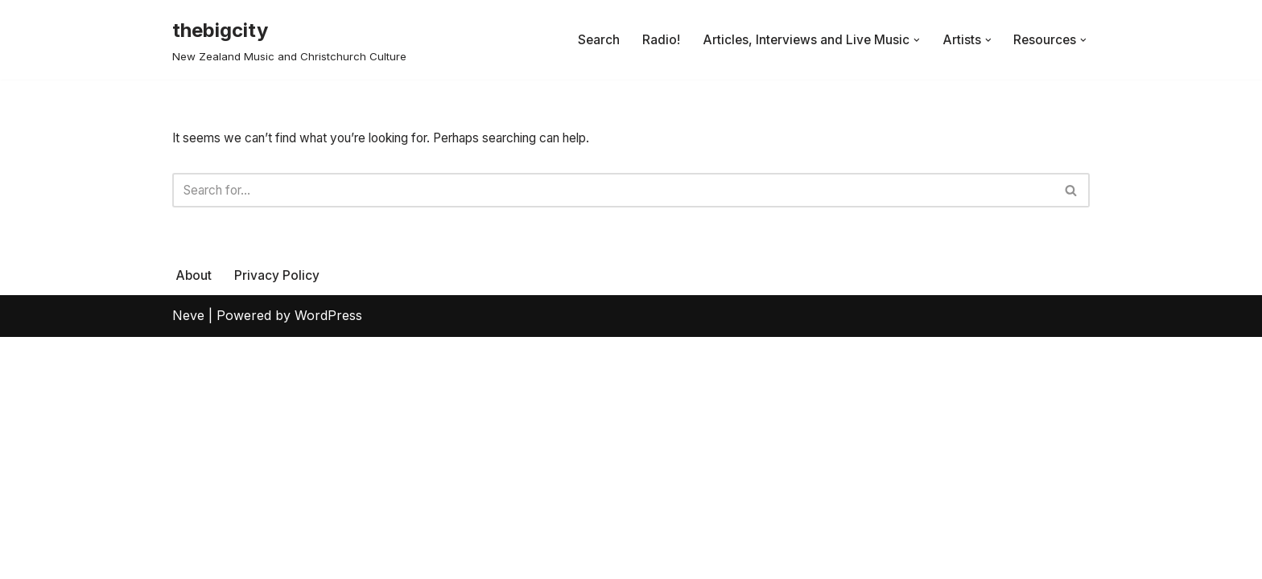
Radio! (655, 39)
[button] (914, 40)
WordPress (328, 558)
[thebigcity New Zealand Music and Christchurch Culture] (289, 39)
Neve (188, 558)
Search (592, 39)
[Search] (613, 192)
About (193, 517)
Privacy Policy (277, 517)
